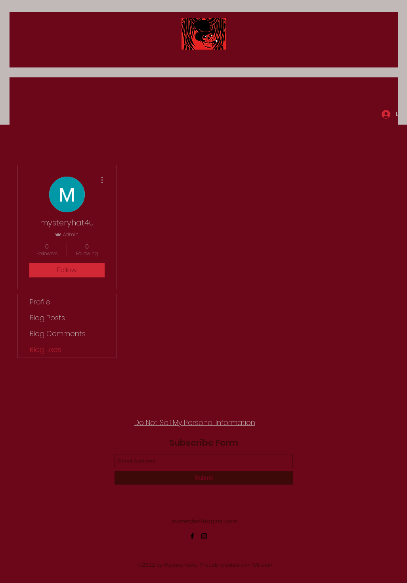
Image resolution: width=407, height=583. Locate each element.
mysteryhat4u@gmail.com (204, 521)
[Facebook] (192, 536)
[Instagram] (204, 536)
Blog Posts (47, 318)
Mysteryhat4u (204, 61)
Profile (40, 302)
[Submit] (204, 478)
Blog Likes (45, 349)
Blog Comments (58, 334)
